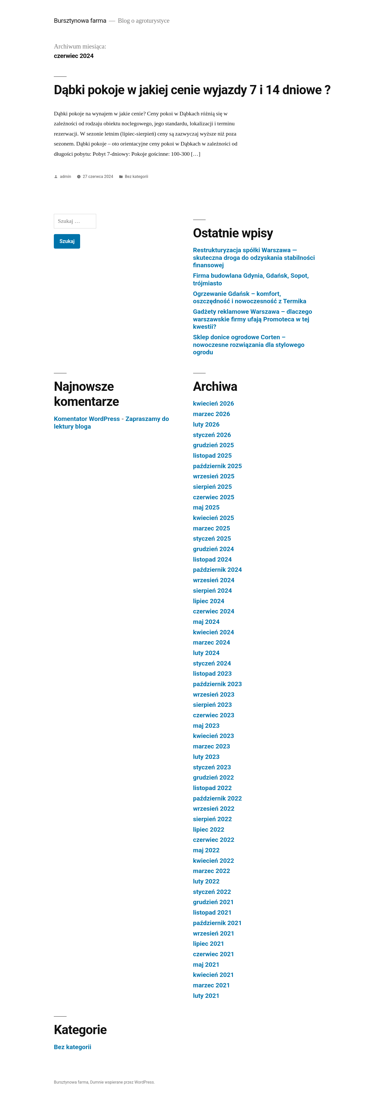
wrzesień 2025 (213, 476)
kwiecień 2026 (213, 403)
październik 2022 (217, 798)
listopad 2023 (212, 673)
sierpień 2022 (212, 819)
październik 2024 (217, 569)
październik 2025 (217, 466)
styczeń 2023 (212, 767)
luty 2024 (206, 653)
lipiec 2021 (209, 943)
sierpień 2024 (212, 590)
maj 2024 (206, 621)
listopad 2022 (212, 788)
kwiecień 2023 (213, 736)
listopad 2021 (212, 912)
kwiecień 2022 (213, 860)
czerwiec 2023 (213, 715)
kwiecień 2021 (213, 974)
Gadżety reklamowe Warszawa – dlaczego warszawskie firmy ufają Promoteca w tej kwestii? (252, 319)
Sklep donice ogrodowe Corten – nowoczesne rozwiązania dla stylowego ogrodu (249, 344)
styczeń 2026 (212, 435)
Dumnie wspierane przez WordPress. (122, 1082)
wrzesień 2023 (213, 694)
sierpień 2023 (212, 704)
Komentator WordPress (87, 418)
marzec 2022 (211, 871)
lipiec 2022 (209, 829)
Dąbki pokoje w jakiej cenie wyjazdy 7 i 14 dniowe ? (192, 89)
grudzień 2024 (213, 549)
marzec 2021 (211, 985)
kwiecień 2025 (213, 518)
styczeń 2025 (212, 538)
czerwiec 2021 (213, 954)
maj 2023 (206, 725)
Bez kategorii (136, 176)
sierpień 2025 (212, 486)
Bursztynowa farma (80, 20)
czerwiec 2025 (213, 497)
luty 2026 (206, 424)
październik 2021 (217, 923)
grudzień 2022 (213, 777)
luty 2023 (206, 756)
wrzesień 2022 (213, 808)
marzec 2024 (211, 642)
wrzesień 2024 (213, 580)
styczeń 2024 (212, 663)
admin (65, 176)
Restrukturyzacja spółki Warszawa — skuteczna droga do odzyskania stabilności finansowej (254, 257)
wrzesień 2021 (213, 933)
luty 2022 (206, 881)
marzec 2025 (211, 528)
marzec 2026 (211, 414)
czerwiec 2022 (213, 839)
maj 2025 (206, 507)
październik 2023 (217, 684)
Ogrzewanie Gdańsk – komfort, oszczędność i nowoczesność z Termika (249, 297)
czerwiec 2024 (213, 611)
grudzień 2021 (213, 902)
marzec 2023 (211, 746)
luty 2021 (206, 995)
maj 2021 (206, 964)
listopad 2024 (212, 559)
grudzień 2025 (213, 445)
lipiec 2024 (209, 601)
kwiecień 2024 (213, 632)
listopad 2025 (212, 455)
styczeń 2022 (212, 891)
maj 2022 (206, 850)
